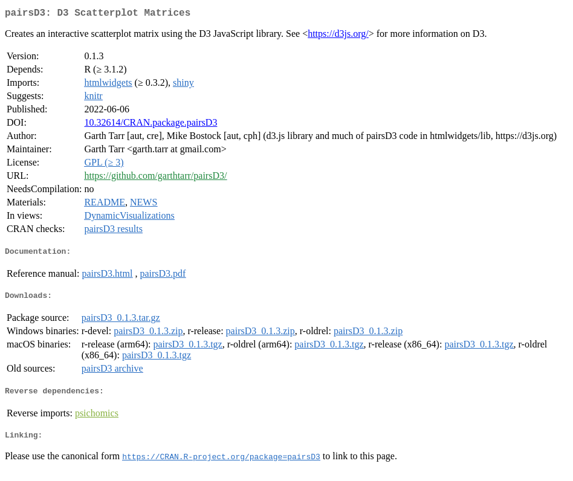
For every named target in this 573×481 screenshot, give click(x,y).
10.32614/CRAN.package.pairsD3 (150, 125)
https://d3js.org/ (338, 36)
